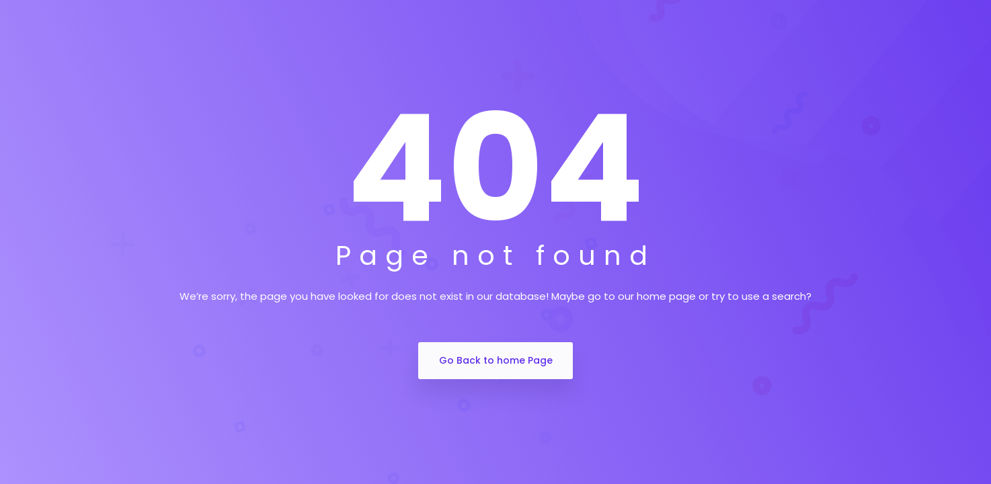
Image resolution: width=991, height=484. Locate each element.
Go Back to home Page (496, 360)
